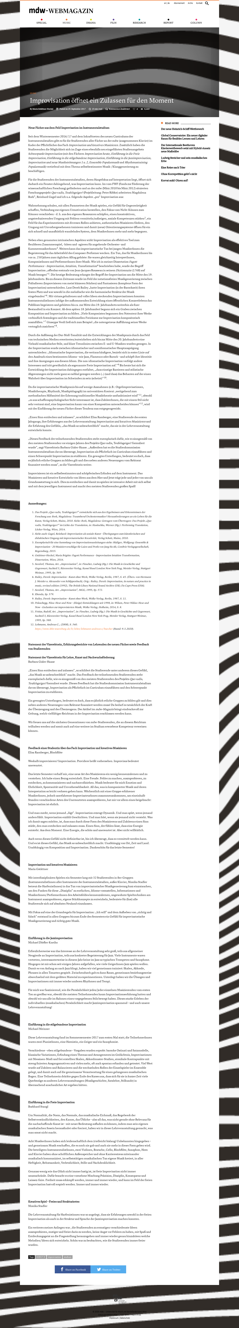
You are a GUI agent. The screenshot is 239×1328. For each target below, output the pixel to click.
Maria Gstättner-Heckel (43, 109)
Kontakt (199, 3)
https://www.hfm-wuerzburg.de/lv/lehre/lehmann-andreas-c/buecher (74, 628)
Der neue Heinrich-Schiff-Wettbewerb (182, 129)
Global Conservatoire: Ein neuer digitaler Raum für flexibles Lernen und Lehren (184, 137)
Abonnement (179, 3)
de (169, 3)
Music (33, 93)
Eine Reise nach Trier (173, 167)
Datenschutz (125, 1318)
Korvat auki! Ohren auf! (174, 180)
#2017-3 (41, 1256)
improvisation (54, 1256)
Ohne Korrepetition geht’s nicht (179, 174)
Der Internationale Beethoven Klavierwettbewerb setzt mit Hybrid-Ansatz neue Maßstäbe (185, 148)
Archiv (190, 3)
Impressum (114, 1318)
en (165, 3)
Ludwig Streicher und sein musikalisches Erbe (184, 159)
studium (67, 1256)
